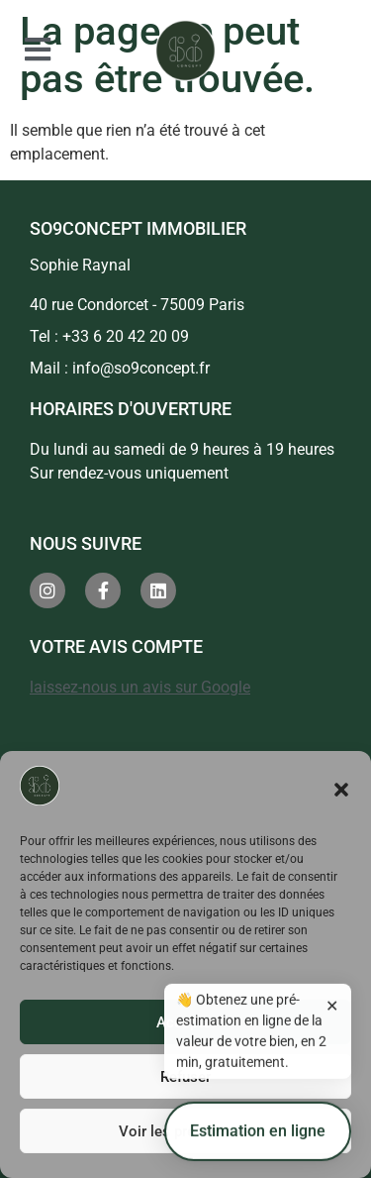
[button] (341, 790)
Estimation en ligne (257, 1137)
